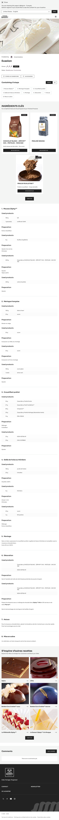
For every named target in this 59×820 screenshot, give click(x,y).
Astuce (48, 92)
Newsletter (35, 786)
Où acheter (6, 791)
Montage (27, 92)
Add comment (51, 751)
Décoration (38, 92)
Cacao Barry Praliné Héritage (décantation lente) (30, 412)
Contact (5, 786)
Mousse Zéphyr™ (9, 88)
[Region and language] (26, 11)
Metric (49, 82)
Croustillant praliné (40, 88)
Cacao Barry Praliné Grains (24, 401)
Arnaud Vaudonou (18, 56)
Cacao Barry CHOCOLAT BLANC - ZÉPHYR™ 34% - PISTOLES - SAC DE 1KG (36, 260)
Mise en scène (8, 96)
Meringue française (24, 88)
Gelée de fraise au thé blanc (12, 92)
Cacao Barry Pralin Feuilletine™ (25, 405)
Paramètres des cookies (43, 817)
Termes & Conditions (7, 817)
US (54, 82)
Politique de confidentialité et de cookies (25, 817)
